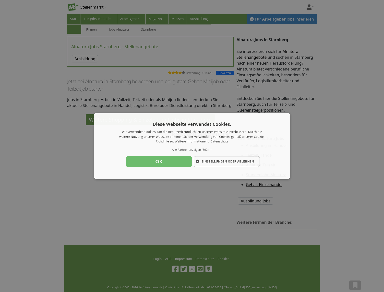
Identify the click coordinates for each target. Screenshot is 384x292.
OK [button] (159, 161)
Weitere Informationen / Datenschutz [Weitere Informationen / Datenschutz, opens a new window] (201, 142)
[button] (192, 150)
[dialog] (192, 146)
